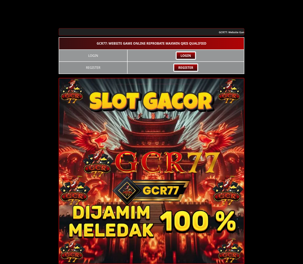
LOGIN (186, 55)
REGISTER (185, 67)
